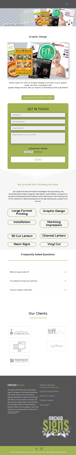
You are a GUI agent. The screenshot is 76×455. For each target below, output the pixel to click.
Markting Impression (54, 223)
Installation (22, 222)
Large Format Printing (22, 212)
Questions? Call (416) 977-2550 (38, 97)
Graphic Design (54, 211)
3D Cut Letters (22, 236)
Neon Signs (22, 244)
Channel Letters (54, 235)
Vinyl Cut (54, 244)
